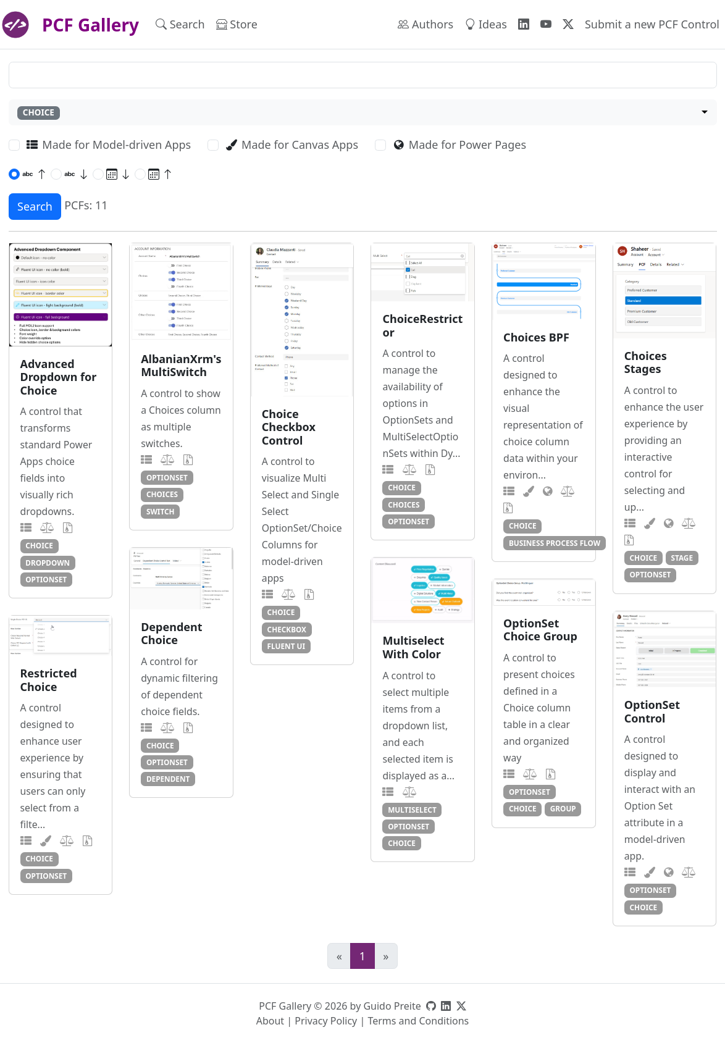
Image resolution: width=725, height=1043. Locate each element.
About (270, 1021)
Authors (425, 24)
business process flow (554, 543)
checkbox (286, 629)
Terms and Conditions (418, 1021)
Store (237, 24)
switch (160, 511)
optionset (46, 579)
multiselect (412, 810)
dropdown (47, 563)
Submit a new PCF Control (652, 24)
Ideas (485, 24)
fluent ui (286, 646)
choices (162, 494)
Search (180, 24)
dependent (168, 779)
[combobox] (363, 112)
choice (39, 545)
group (563, 808)
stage (682, 558)
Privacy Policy (326, 1021)
